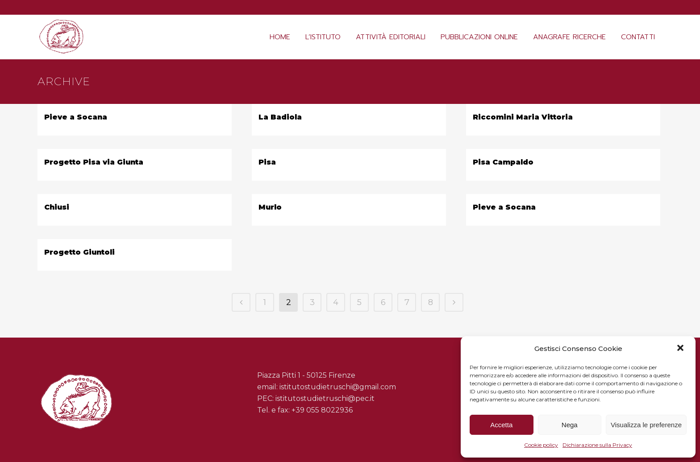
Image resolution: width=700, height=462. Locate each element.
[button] (681, 348)
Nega (570, 425)
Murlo (270, 207)
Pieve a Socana (75, 117)
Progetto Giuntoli (79, 252)
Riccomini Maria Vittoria (523, 117)
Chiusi (56, 207)
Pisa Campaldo (503, 162)
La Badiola (280, 117)
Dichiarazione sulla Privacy (597, 444)
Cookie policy (541, 444)
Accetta (501, 425)
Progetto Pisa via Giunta (93, 162)
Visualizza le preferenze (646, 425)
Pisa (267, 162)
